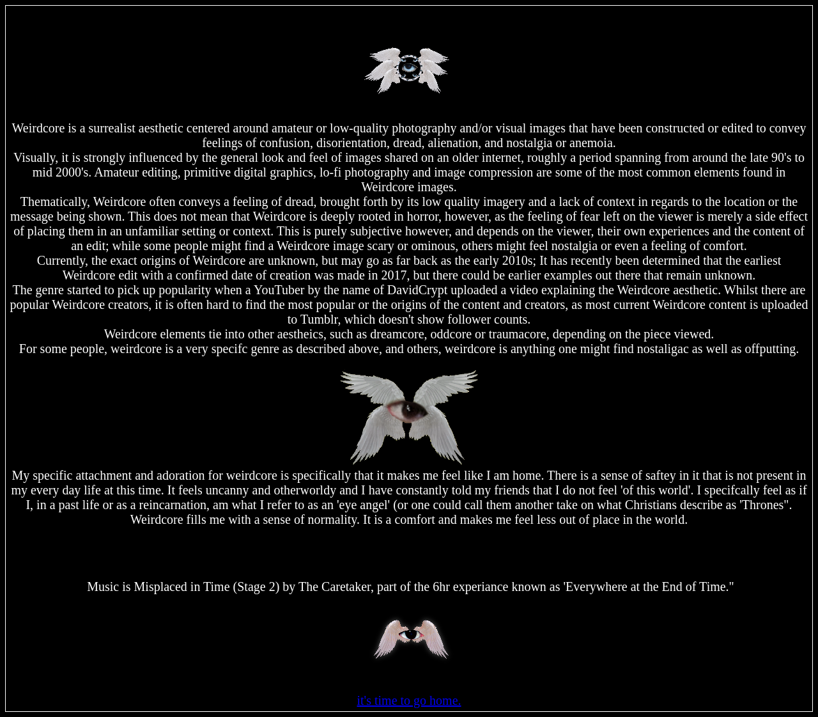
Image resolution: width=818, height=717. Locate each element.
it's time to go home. (409, 700)
